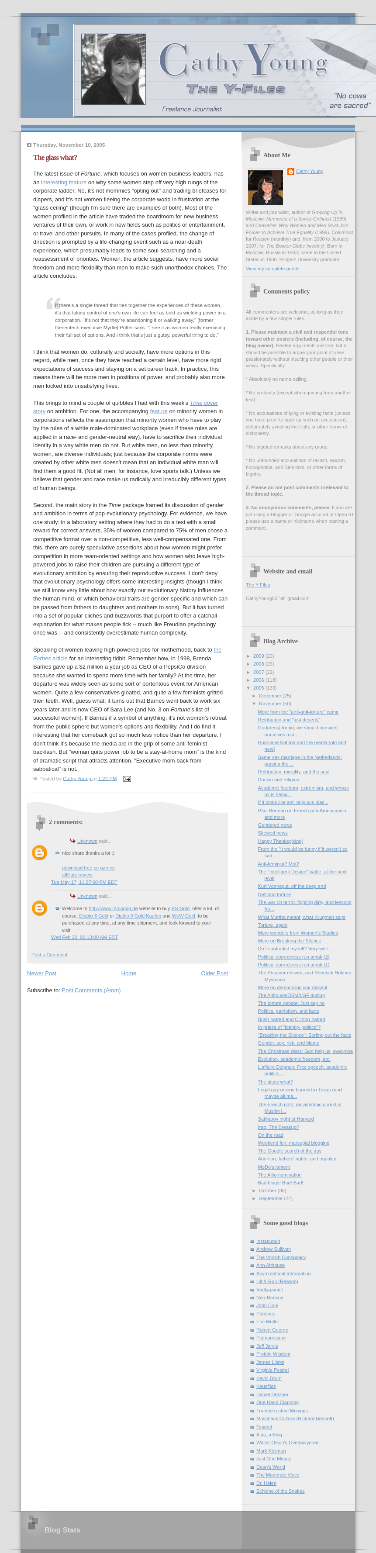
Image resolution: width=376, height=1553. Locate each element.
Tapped (264, 1426)
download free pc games (88, 867)
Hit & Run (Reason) (277, 1281)
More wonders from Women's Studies (298, 932)
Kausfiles (266, 1386)
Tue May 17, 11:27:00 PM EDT (84, 882)
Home (129, 973)
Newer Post (41, 973)
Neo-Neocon (269, 1297)
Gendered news (275, 825)
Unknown (87, 841)
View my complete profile (273, 268)
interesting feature (63, 182)
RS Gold (180, 908)
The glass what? (275, 1081)
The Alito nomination (280, 1174)
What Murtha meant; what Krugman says (301, 917)
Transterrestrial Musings (282, 1410)
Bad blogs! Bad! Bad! (281, 1182)
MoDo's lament (274, 1167)
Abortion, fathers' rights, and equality (297, 1158)
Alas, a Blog (269, 1434)
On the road (270, 1135)
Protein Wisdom (273, 1353)
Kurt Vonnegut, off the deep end (292, 886)
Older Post (214, 973)
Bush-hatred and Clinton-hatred (291, 1019)
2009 (259, 656)
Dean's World (270, 1467)
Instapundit (268, 1241)
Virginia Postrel (272, 1370)
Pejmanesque (271, 1337)
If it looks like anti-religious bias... (293, 802)
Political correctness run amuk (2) (294, 956)
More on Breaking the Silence (289, 940)
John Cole (267, 1305)
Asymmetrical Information (283, 1273)
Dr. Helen (266, 1483)
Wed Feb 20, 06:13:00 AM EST (84, 937)
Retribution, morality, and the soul (294, 771)
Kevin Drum (269, 1378)
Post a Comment (49, 954)
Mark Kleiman (271, 1450)
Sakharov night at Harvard (286, 1119)
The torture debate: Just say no (291, 1003)
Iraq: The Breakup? (278, 1127)
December (271, 695)
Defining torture (274, 894)
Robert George (272, 1329)
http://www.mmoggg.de (113, 908)
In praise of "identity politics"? (289, 1027)
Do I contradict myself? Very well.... (295, 948)
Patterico (266, 1313)
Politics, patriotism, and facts (288, 1011)
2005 (259, 687)
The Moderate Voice (278, 1474)
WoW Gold (183, 915)
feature (158, 411)
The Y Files (258, 584)
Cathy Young (310, 171)
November (271, 703)
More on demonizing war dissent (293, 987)
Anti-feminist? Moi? (278, 863)
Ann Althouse (270, 1265)
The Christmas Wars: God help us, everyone (305, 1051)
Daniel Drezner (272, 1394)
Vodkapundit (269, 1289)
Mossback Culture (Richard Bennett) (295, 1418)
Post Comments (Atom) (91, 990)
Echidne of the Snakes (280, 1491)
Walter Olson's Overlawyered (287, 1442)
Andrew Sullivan (273, 1249)
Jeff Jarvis (267, 1346)
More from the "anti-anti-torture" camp (298, 711)
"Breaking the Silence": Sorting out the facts (305, 1035)
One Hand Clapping (277, 1402)
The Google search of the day (290, 1150)
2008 (259, 663)
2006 (259, 680)
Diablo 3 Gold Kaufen (138, 915)
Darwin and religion (279, 779)
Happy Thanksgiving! (280, 841)
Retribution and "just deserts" (289, 719)
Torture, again (273, 925)
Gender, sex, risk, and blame (289, 1043)
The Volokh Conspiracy (281, 1257)
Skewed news (273, 832)
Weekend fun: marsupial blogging (294, 1143)
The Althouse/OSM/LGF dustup (291, 995)
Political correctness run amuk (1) (294, 964)
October (268, 1190)
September (271, 1198)
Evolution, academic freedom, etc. (294, 1059)
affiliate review (77, 874)
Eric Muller (267, 1321)
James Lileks (270, 1362)
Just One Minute (273, 1458)
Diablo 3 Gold (93, 915)
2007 (259, 672)
